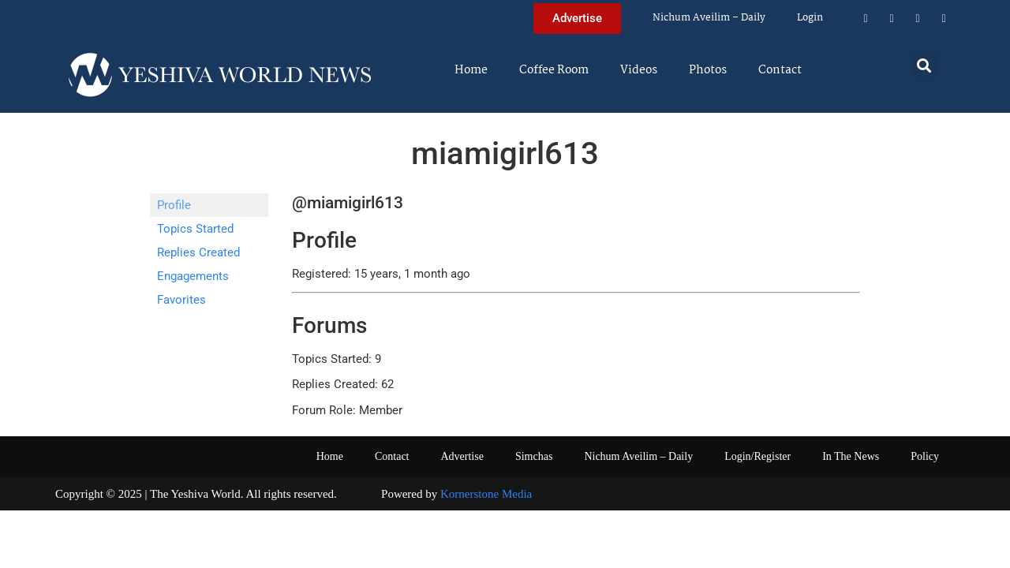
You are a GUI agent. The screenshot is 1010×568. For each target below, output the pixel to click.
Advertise (461, 456)
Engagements (193, 276)
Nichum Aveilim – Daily (709, 17)
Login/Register (757, 456)
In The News (850, 456)
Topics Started (195, 229)
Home (471, 70)
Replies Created (198, 252)
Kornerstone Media (486, 494)
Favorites (181, 300)
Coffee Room (554, 70)
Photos (708, 70)
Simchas (533, 456)
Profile (174, 205)
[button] (924, 65)
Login (810, 17)
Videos (638, 70)
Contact (780, 70)
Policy (925, 456)
